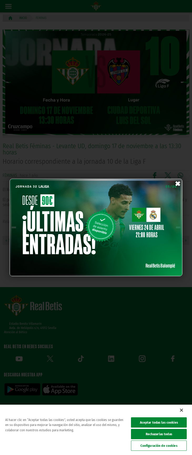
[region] (96, 430)
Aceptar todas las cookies (159, 422)
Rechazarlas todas (159, 434)
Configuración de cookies (159, 446)
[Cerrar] (181, 410)
